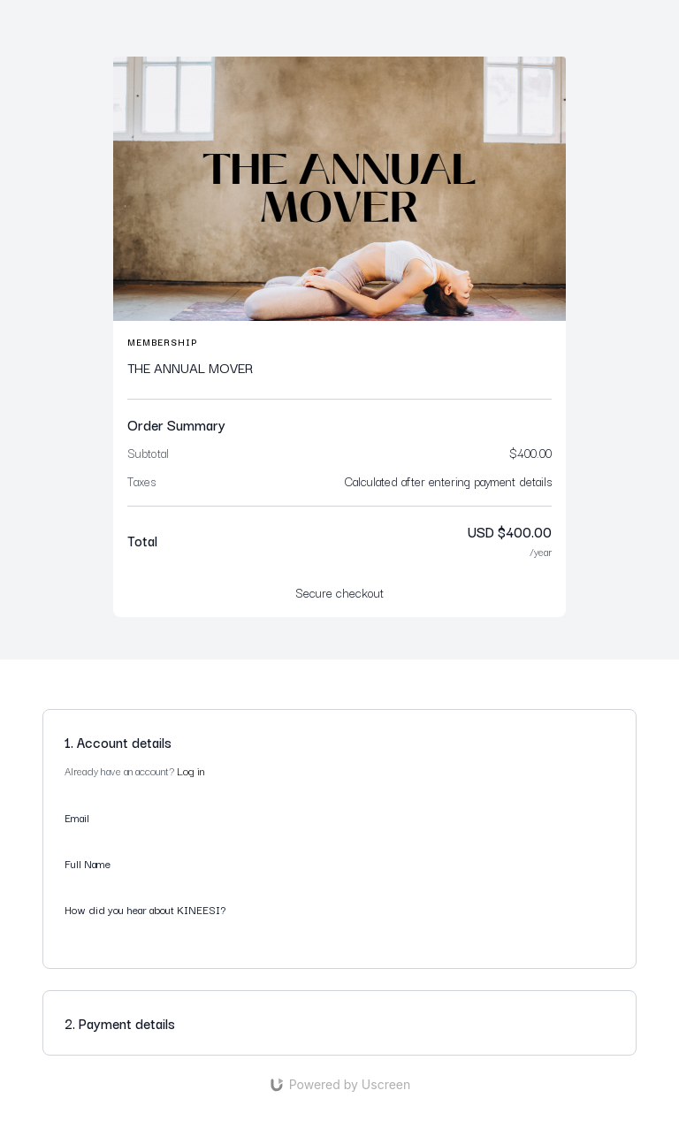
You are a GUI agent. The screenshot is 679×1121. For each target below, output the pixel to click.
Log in (190, 770)
